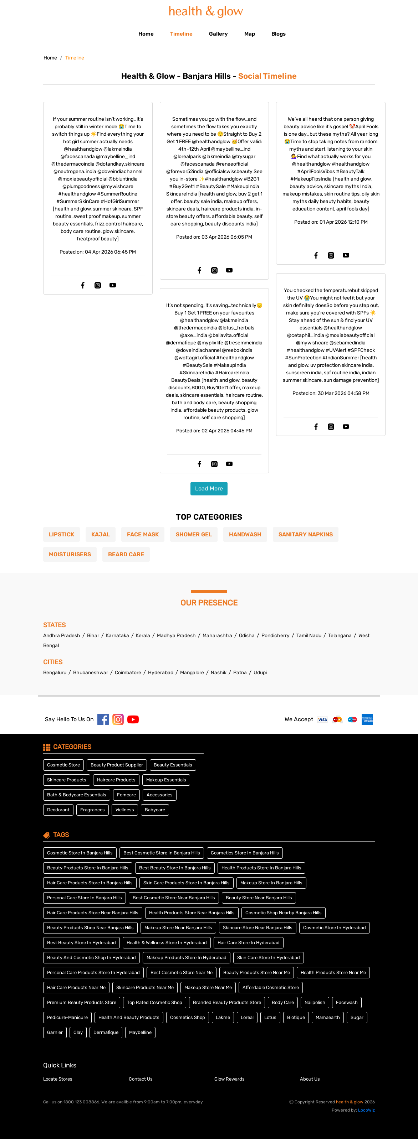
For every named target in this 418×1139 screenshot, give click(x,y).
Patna (240, 673)
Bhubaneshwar (90, 673)
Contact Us (141, 1079)
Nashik (218, 673)
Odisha (247, 636)
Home (146, 34)
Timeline (181, 34)
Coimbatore (128, 673)
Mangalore (192, 673)
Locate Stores (57, 1079)
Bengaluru (54, 673)
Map (249, 34)
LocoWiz (366, 1110)
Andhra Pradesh (62, 636)
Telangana (340, 636)
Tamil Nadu (309, 636)
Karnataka (118, 636)
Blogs (278, 34)
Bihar (93, 636)
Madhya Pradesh (177, 636)
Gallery (218, 34)
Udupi (260, 673)
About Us (310, 1079)
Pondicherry (276, 636)
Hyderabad (160, 673)
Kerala (143, 636)
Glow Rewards (229, 1079)
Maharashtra (218, 636)
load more (209, 488)
